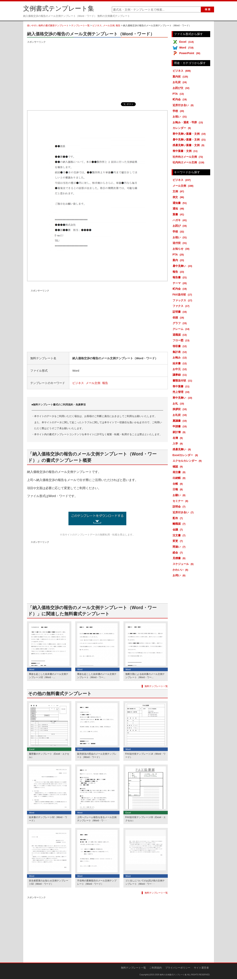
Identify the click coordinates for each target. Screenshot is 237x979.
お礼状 (180, 82)
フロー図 (182, 340)
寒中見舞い (183, 397)
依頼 (179, 317)
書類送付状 (183, 380)
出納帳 (180, 477)
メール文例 (109, 25)
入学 (178, 443)
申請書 (180, 426)
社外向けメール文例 (188, 156)
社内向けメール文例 (189, 162)
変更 (178, 540)
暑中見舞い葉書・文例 (190, 139)
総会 (178, 552)
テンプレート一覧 (80, 25)
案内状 (181, 76)
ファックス (183, 300)
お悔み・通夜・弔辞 (188, 122)
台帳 (178, 483)
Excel (187, 41)
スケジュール (184, 563)
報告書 (180, 277)
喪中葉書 (182, 386)
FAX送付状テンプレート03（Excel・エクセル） (145, 819)
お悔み (180, 357)
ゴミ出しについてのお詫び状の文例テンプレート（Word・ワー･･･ (145, 882)
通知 (179, 208)
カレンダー (182, 127)
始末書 (180, 363)
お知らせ (182, 248)
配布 (178, 518)
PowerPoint (190, 53)
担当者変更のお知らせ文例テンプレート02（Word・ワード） (48, 882)
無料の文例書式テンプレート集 (173, 975)
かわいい (181, 569)
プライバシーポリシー (177, 967)
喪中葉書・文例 (186, 150)
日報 (178, 489)
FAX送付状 (183, 294)
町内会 (180, 99)
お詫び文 (182, 87)
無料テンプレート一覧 (156, 686)
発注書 (180, 472)
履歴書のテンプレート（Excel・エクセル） (49, 756)
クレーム (182, 328)
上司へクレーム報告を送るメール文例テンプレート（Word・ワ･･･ (96, 819)
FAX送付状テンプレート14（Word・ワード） (145, 756)
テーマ (180, 283)
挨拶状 (180, 409)
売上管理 (182, 391)
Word (187, 47)
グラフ (180, 323)
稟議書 (180, 420)
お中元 (180, 369)
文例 (179, 191)
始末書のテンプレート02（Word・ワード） (48, 819)
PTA (179, 93)
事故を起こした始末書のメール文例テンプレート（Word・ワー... (96, 676)
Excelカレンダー (186, 455)
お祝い (180, 116)
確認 (178, 466)
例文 (179, 197)
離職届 (180, 523)
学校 (179, 110)
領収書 (180, 346)
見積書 (180, 558)
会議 (178, 529)
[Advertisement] (97, 71)
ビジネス (97, 25)
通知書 (180, 202)
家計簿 (180, 432)
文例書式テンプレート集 (58, 8)
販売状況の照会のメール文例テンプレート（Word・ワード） (96, 756)
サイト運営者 (201, 967)
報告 (118, 25)
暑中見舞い (183, 265)
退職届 (180, 334)
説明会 (180, 506)
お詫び (180, 225)
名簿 (178, 437)
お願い (180, 495)
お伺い (180, 575)
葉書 (179, 214)
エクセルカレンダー (188, 460)
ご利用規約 (155, 967)
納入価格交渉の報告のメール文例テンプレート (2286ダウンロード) (97, 518)
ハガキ (180, 220)
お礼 (179, 403)
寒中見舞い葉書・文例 (190, 133)
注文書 (180, 535)
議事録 (180, 374)
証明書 (180, 311)
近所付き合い (184, 105)
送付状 (180, 242)
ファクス (182, 305)
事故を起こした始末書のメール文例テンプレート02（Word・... (48, 676)
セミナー (181, 500)
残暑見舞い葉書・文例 (189, 145)
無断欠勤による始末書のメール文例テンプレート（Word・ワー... (145, 676)
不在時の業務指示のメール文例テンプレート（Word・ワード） (96, 882)
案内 (179, 260)
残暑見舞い (182, 449)
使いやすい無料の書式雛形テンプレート (48, 25)
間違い (180, 546)
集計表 (180, 351)
